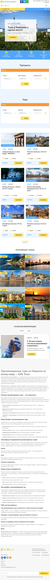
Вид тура (20, 110)
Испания (29, 221)
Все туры (25, 242)
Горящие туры (5, 9)
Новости (3, 561)
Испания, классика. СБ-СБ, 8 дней (36, 224)
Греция (4, 149)
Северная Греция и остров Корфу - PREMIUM (11, 152)
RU (46, 5)
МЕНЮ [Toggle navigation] (46, 9)
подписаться (44, 573)
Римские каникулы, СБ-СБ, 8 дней (36, 152)
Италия (29, 149)
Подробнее (13, 37)
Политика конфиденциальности (8, 567)
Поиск (25, 84)
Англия (29, 184)
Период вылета (37, 75)
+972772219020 (5, 1)
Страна (5, 75)
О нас (2, 559)
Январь (4, 70)
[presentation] (1, 30)
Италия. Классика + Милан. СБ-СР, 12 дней (11, 187)
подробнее (18, 163)
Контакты (3, 565)
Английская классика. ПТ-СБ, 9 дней (12, 224)
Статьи (2, 563)
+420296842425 (12, 1)
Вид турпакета (22, 75)
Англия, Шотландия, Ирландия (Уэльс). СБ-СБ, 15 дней (36, 188)
